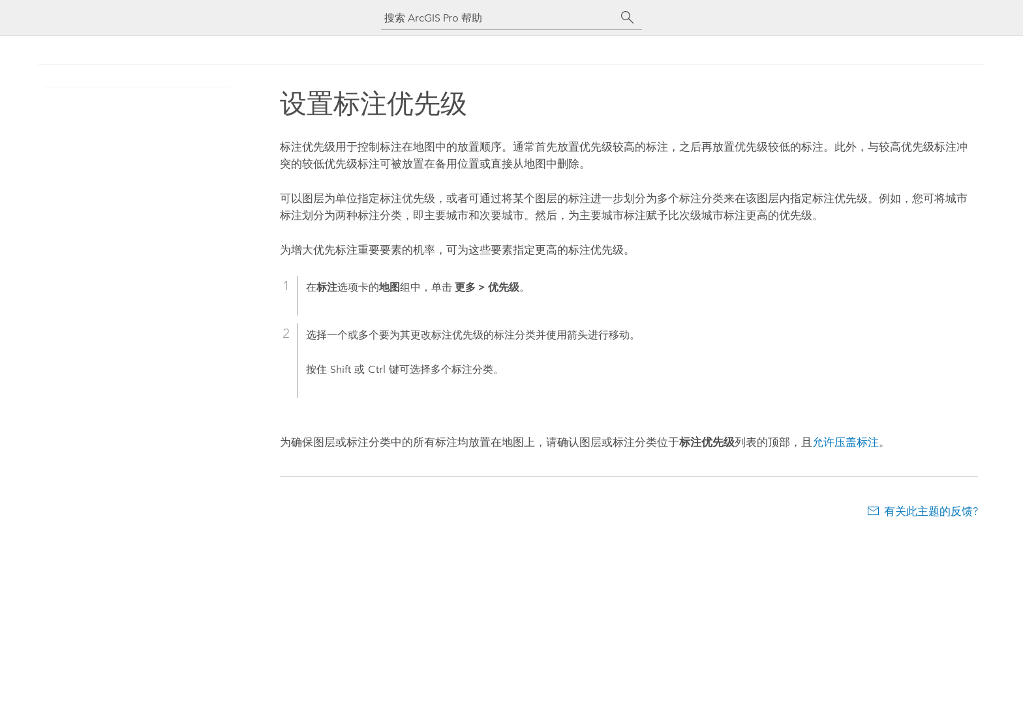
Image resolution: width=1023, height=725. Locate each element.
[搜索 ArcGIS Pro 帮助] (498, 18)
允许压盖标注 (845, 442)
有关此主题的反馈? (931, 511)
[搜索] (627, 17)
